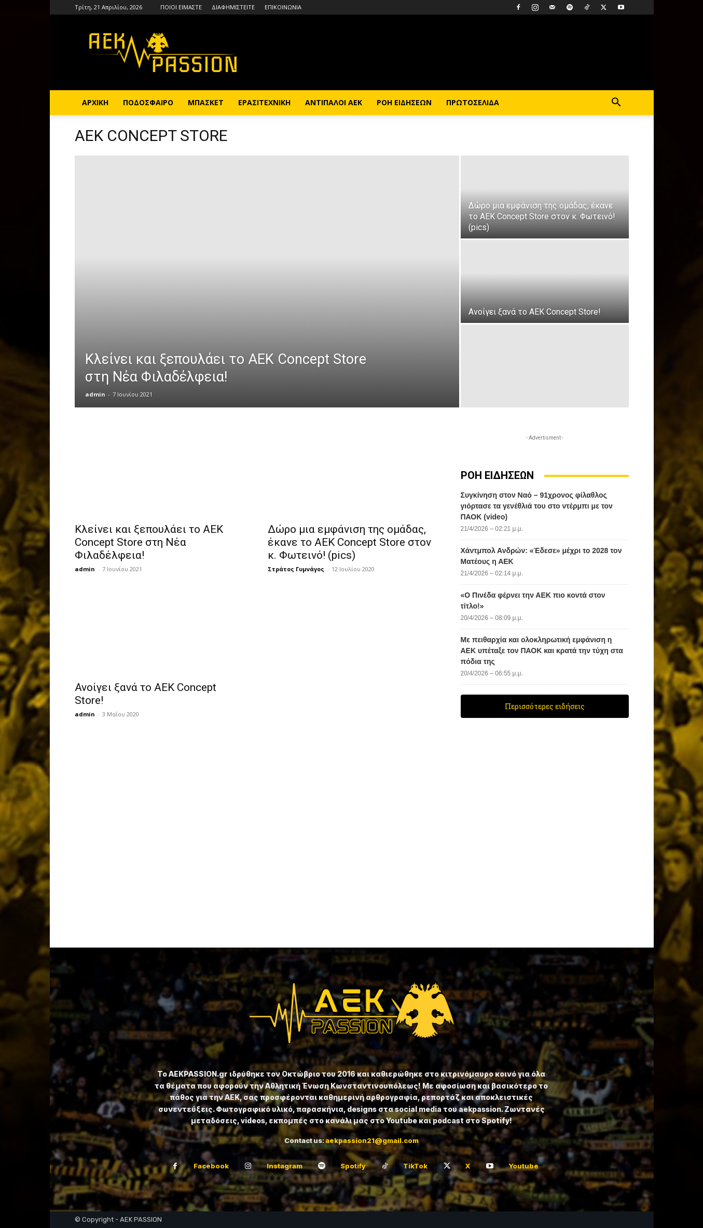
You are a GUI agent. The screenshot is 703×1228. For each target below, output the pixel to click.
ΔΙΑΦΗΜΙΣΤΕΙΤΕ (233, 7)
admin (95, 394)
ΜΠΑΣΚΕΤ (206, 102)
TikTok (415, 1166)
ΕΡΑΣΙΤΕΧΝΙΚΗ (264, 102)
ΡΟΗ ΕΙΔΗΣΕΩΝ (404, 102)
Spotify (352, 1166)
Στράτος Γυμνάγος (296, 569)
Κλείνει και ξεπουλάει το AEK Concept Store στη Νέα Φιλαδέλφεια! (149, 542)
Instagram (284, 1166)
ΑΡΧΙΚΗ (95, 102)
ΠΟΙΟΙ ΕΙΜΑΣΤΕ (181, 7)
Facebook (211, 1166)
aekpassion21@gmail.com (372, 1140)
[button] (616, 103)
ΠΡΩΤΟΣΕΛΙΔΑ (472, 102)
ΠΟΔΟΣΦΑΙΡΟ (148, 102)
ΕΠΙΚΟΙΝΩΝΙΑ (283, 7)
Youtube (523, 1166)
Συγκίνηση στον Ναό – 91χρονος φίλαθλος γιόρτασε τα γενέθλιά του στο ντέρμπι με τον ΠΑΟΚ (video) (537, 506)
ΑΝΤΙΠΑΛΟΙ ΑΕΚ (333, 102)
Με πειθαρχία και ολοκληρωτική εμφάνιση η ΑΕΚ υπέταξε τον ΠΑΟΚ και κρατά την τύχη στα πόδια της (542, 651)
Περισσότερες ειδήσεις (545, 706)
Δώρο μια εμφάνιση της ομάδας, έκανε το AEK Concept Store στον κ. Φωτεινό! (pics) (349, 542)
